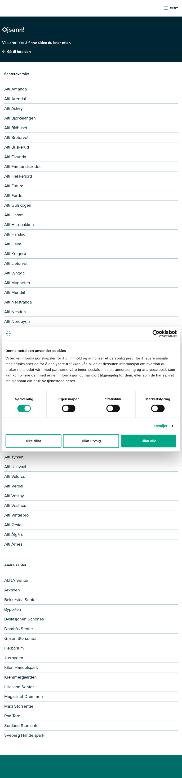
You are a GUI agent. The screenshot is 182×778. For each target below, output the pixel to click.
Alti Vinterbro (16, 515)
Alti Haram (14, 215)
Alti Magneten (17, 283)
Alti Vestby (14, 496)
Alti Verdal (13, 486)
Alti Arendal (15, 99)
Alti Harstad (15, 234)
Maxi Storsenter (18, 706)
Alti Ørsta (12, 525)
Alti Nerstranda (18, 302)
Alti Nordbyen (17, 321)
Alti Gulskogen (17, 205)
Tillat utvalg (91, 441)
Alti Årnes (13, 544)
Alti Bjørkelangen (20, 118)
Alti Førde (13, 195)
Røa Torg (12, 716)
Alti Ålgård (13, 534)
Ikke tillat (33, 441)
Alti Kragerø (15, 254)
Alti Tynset (13, 457)
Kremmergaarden (20, 677)
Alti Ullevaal (15, 467)
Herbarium (14, 648)
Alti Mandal (14, 292)
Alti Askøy (13, 108)
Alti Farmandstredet (22, 166)
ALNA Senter (16, 580)
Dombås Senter (18, 629)
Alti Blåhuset (15, 128)
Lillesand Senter (19, 687)
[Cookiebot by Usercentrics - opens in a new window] (156, 333)
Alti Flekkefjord (18, 176)
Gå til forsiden (16, 51)
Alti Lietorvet (15, 263)
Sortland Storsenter (22, 725)
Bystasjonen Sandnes (24, 619)
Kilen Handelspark (21, 667)
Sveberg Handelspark (24, 735)
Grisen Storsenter (20, 638)
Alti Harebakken (19, 225)
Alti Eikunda (15, 157)
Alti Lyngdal (15, 273)
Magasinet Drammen (23, 696)
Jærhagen (13, 658)
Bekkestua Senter (20, 600)
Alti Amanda (15, 89)
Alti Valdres (14, 476)
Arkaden (12, 590)
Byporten (12, 609)
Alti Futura (13, 186)
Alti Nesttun (15, 312)
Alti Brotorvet (16, 137)
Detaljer (161, 426)
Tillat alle (148, 441)
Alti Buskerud (16, 147)
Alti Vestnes (15, 505)
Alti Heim (12, 244)
